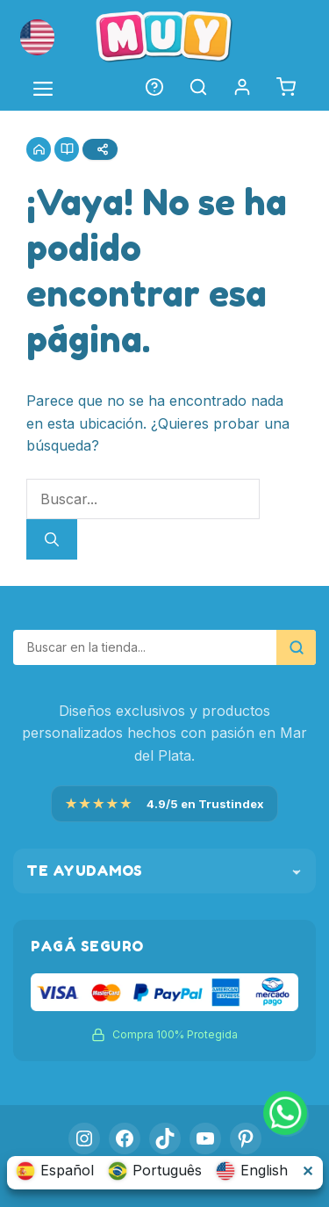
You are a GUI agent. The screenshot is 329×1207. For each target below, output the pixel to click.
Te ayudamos (164, 870)
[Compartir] (100, 149)
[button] (37, 37)
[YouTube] (205, 1138)
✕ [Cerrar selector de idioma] (307, 1171)
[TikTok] (165, 1138)
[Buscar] (51, 539)
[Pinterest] (245, 1138)
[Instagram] (84, 1138)
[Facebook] (124, 1138)
